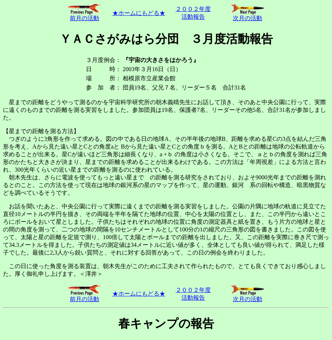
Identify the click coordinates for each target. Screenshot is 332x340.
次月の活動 (247, 15)
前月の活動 (84, 15)
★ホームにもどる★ (138, 13)
